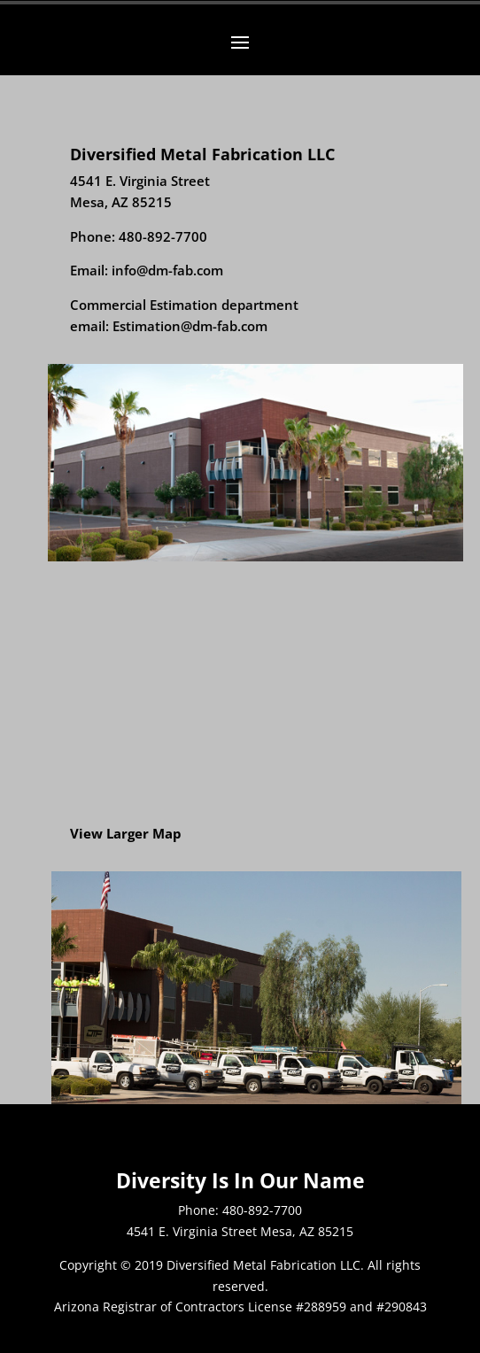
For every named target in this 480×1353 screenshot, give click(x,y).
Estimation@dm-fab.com (189, 326)
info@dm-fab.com (167, 270)
